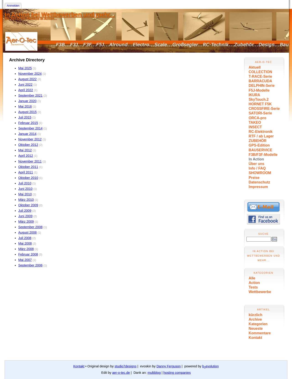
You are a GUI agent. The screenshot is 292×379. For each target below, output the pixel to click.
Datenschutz (259, 182)
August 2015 (27, 112)
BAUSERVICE (260, 150)
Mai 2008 (25, 243)
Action (254, 283)
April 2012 (25, 155)
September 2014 (30, 128)
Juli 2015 (24, 117)
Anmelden (13, 5)
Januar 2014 (27, 134)
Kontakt (255, 338)
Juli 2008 (24, 238)
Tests (253, 287)
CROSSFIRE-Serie (264, 109)
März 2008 (26, 249)
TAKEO (255, 122)
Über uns (256, 164)
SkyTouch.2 (259, 99)
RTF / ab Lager (261, 136)
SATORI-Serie (260, 113)
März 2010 (26, 199)
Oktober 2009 (28, 205)
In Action (256, 159)
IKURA (254, 95)
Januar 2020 (27, 101)
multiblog (154, 372)
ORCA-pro (257, 118)
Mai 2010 (25, 194)
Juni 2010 (25, 189)
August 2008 (27, 232)
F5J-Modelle (259, 90)
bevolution (210, 366)
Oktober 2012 (28, 145)
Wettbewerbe (260, 292)
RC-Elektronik (261, 132)
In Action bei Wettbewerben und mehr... (60, 14)
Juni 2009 (25, 216)
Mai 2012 (25, 150)
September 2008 (30, 227)
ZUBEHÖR (257, 141)
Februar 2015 (28, 123)
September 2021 (30, 95)
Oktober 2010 (28, 178)
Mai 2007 (25, 260)
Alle (252, 278)
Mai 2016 (25, 106)
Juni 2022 (25, 84)
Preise (254, 178)
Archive (255, 319)
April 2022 (25, 90)
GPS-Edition (259, 145)
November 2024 (30, 73)
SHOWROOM (260, 173)
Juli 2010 (24, 183)
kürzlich (255, 315)
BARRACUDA (260, 81)
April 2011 (25, 172)
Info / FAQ (257, 168)
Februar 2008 (28, 254)
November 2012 (30, 139)
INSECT (255, 127)
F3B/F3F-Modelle (263, 155)
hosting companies (177, 372)
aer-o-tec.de (121, 372)
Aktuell (255, 67)
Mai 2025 (25, 68)
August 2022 (27, 79)
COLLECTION (260, 72)
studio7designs (125, 366)
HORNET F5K (260, 104)
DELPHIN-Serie (261, 86)
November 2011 (30, 161)
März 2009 (26, 221)
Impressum (258, 187)
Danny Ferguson (168, 366)
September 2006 (30, 265)
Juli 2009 (24, 210)
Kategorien (258, 324)
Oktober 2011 (28, 167)
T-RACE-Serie (260, 76)
